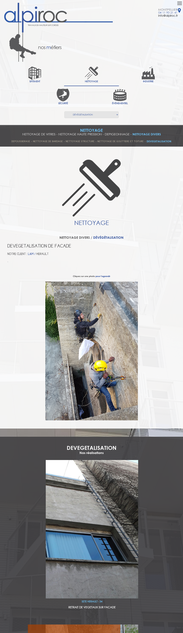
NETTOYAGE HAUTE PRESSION (80, 134)
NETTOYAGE (91, 130)
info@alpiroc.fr (168, 15)
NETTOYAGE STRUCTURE (80, 141)
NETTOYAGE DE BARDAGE (48, 141)
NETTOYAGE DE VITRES (38, 134)
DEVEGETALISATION (159, 141)
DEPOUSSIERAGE (21, 141)
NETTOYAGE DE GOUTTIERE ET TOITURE (121, 141)
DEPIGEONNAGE (117, 134)
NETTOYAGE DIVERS (146, 134)
